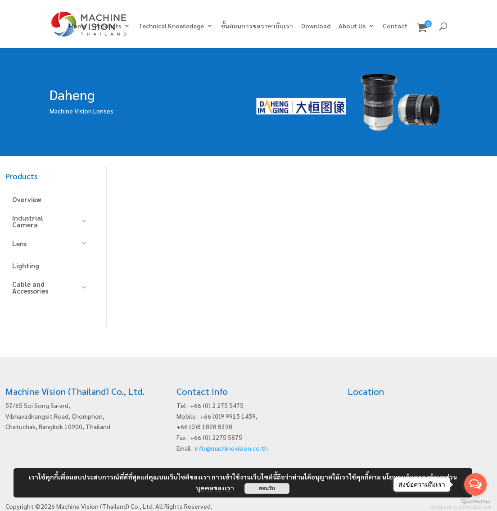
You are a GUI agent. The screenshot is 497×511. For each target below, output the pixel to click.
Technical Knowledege (171, 26)
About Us (352, 26)
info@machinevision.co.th (231, 436)
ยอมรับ (267, 488)
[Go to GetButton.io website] (475, 502)
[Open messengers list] (475, 484)
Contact (395, 26)
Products (108, 26)
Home (77, 26)
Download (315, 26)
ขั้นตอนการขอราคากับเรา (257, 26)
